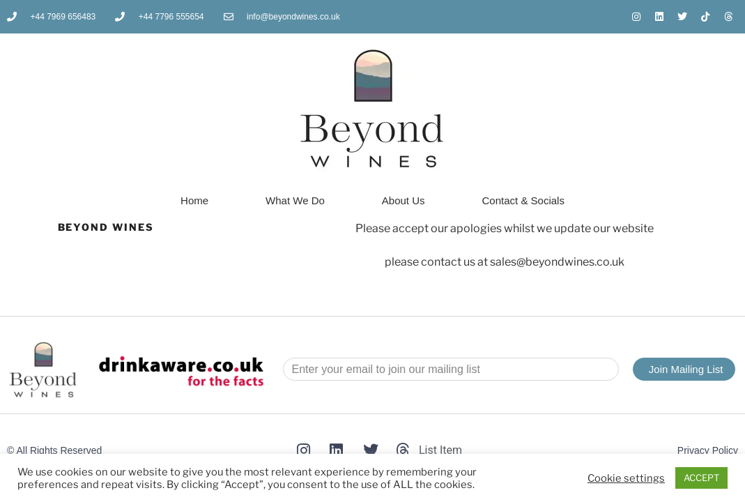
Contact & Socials (523, 200)
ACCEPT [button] (701, 477)
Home (194, 200)
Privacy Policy (707, 450)
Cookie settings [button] (626, 478)
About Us (403, 200)
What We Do (295, 200)
